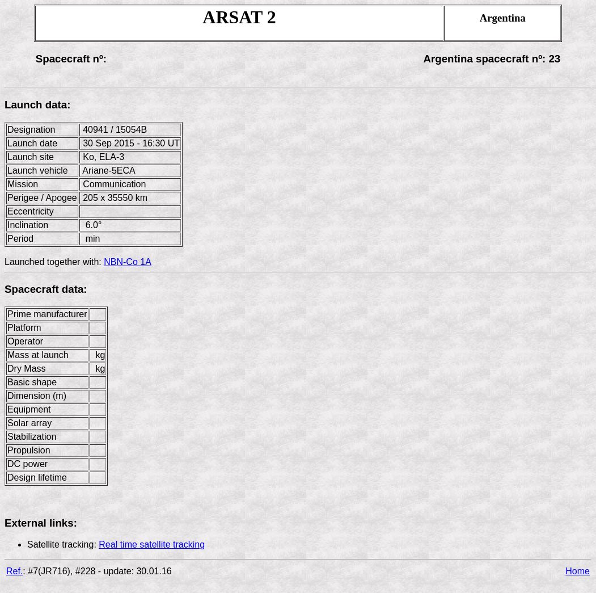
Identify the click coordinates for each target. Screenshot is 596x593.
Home (577, 571)
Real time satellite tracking (152, 544)
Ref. (14, 571)
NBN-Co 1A (127, 262)
